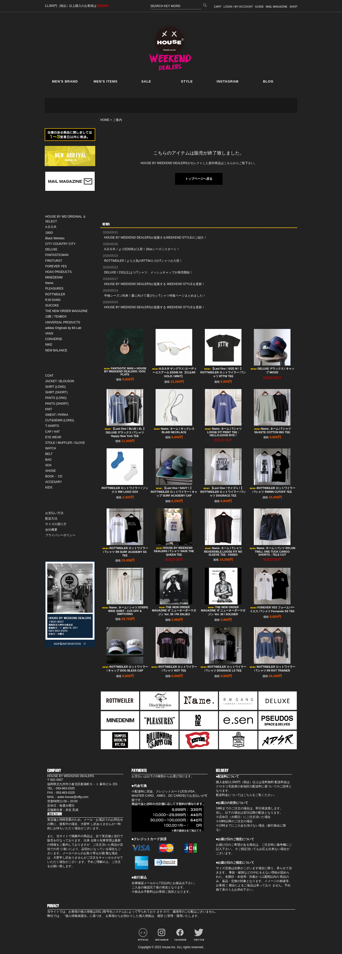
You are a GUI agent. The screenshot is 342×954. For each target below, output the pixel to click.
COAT (49, 375)
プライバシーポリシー (60, 535)
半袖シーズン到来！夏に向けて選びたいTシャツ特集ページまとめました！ (155, 295)
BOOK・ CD (53, 476)
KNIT (48, 409)
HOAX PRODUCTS (58, 272)
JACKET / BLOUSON (59, 381)
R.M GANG (53, 300)
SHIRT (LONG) (55, 387)
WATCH (50, 448)
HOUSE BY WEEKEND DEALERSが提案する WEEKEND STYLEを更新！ (154, 284)
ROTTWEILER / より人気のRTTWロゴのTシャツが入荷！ (143, 261)
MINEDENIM (54, 277)
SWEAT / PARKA (56, 415)
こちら (247, 795)
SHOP (293, 6)
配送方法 (51, 518)
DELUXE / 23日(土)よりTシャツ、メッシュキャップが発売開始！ (148, 272)
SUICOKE (52, 305)
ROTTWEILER (55, 294)
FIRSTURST (53, 261)
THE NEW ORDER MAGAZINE (66, 311)
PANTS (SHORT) (56, 403)
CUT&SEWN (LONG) (59, 420)
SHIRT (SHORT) (56, 392)
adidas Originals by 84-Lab (63, 328)
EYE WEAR (53, 437)
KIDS (48, 487)
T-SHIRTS (52, 426)
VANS (49, 333)
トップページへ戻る (198, 179)
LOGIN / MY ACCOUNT (238, 6)
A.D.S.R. (51, 227)
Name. (49, 283)
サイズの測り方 (55, 524)
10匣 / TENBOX (56, 316)
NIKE (48, 344)
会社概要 (51, 529)
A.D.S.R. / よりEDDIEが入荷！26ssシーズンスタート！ (142, 249)
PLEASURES (54, 288)
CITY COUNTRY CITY (60, 244)
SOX (48, 465)
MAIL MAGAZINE (276, 6)
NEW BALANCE (56, 350)
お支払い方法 (54, 513)
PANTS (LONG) (55, 398)
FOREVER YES (56, 266)
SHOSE (50, 471)
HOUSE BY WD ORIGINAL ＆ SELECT (65, 219)
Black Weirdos (54, 238)
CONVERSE (53, 339)
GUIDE (259, 6)
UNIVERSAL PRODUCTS (62, 322)
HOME (104, 120)
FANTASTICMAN (56, 255)
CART (218, 6)
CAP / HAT (52, 431)
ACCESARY (53, 482)
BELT (49, 454)
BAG (48, 459)
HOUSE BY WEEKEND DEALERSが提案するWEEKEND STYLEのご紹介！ (155, 237)
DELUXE (51, 249)
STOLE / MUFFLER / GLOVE (65, 443)
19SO (49, 233)
